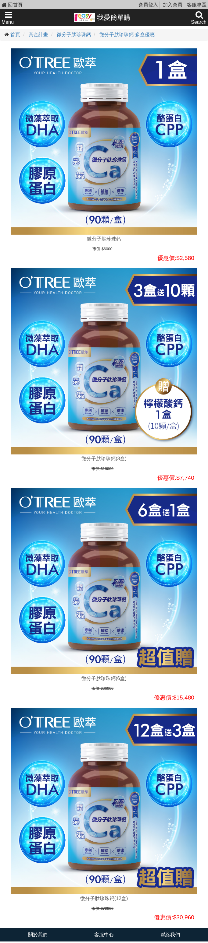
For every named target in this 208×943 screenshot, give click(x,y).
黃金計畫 (38, 34)
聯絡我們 (170, 934)
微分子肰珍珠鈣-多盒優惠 (127, 34)
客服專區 (196, 4)
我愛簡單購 (102, 17)
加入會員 (172, 4)
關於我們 (38, 934)
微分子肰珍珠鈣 (74, 34)
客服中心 (104, 934)
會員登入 (148, 4)
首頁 (15, 34)
